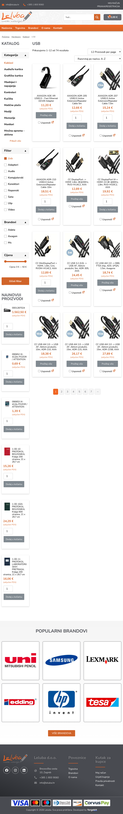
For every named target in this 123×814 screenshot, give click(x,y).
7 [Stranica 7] (91, 391)
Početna (5, 37)
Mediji (7, 111)
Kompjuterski (15, 177)
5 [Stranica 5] (79, 391)
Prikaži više (15, 140)
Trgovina (20, 28)
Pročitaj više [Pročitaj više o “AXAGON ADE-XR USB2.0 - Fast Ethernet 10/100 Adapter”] (46, 115)
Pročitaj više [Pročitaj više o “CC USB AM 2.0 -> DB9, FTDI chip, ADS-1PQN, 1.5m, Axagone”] (108, 282)
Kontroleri (10, 92)
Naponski (13, 190)
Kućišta (8, 99)
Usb (10, 158)
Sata (10, 197)
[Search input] (79, 17)
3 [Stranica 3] (67, 391)
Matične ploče (12, 105)
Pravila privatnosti (105, 781)
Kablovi (26, 37)
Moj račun (114, 3)
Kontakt (57, 28)
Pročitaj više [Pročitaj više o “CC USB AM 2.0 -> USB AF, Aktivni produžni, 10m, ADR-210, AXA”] (46, 363)
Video (11, 209)
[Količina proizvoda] (8, 326)
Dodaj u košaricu (14, 334)
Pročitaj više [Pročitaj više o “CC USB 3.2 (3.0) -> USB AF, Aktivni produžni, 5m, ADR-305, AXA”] (77, 285)
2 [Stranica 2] (61, 391)
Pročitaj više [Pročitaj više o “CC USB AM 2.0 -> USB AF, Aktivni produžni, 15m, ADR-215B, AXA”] (108, 363)
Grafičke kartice (13, 75)
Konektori (13, 184)
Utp (10, 203)
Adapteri (13, 165)
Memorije (9, 118)
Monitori (9, 124)
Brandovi (33, 28)
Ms (10, 242)
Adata (11, 230)
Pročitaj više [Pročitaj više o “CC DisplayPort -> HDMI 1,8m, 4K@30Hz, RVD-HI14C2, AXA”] (77, 199)
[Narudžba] (97, 59)
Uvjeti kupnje (102, 776)
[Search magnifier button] (97, 17)
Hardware (16, 37)
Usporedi (44, 122)
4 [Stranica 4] (73, 391)
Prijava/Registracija (108, 6)
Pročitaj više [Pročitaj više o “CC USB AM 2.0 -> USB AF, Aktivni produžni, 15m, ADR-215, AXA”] (77, 363)
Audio (11, 171)
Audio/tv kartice (13, 69)
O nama (45, 28)
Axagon (12, 236)
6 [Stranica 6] (85, 391)
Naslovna (7, 28)
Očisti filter (15, 281)
